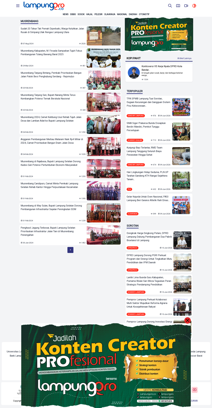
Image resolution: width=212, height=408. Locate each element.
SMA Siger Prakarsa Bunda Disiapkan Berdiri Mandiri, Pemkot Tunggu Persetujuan (146, 127)
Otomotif (144, 14)
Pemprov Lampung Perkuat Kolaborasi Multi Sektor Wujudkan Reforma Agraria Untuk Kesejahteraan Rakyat (147, 303)
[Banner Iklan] (159, 34)
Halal (89, 14)
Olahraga (109, 14)
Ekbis (73, 14)
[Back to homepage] (43, 6)
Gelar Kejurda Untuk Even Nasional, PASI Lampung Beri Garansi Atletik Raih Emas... (148, 198)
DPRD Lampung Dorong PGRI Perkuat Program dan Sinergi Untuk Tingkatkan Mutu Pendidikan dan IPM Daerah (149, 259)
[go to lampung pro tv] (186, 6)
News (65, 14)
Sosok (81, 14)
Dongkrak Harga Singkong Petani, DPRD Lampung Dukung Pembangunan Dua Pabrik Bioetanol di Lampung (149, 237)
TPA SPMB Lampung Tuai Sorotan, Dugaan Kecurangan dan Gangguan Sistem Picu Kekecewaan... (148, 102)
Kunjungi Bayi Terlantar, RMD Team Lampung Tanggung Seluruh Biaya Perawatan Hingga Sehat (144, 151)
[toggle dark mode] (194, 6)
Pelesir (98, 14)
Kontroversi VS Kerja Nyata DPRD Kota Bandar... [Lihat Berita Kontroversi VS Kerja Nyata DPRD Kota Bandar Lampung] (162, 68)
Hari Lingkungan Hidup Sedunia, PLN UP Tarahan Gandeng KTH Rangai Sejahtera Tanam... (147, 176)
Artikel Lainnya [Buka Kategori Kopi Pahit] (184, 58)
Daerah (133, 14)
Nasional (122, 14)
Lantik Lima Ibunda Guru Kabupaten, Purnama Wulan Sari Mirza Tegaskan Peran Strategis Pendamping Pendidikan (149, 281)
